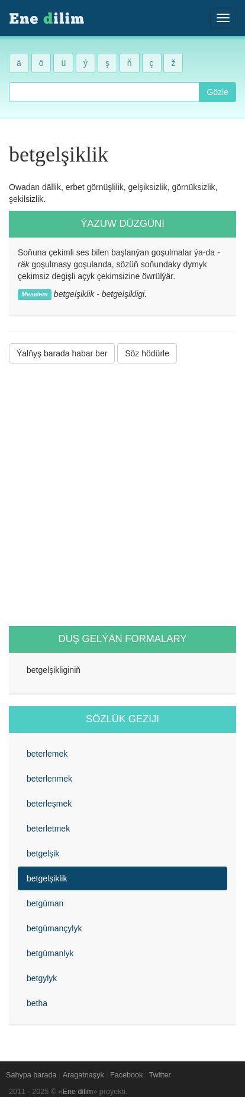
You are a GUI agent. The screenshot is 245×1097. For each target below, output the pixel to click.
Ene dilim (78, 1091)
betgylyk (42, 978)
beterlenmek (49, 778)
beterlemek (47, 753)
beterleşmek (49, 803)
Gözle (217, 92)
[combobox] (104, 92)
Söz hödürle (147, 353)
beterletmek (48, 828)
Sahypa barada (31, 1075)
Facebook (126, 1075)
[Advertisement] (122, 495)
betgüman (45, 903)
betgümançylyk (54, 928)
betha (37, 1003)
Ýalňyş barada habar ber (62, 353)
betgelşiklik (47, 878)
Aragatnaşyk (83, 1075)
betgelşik (43, 853)
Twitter (160, 1075)
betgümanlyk (50, 953)
